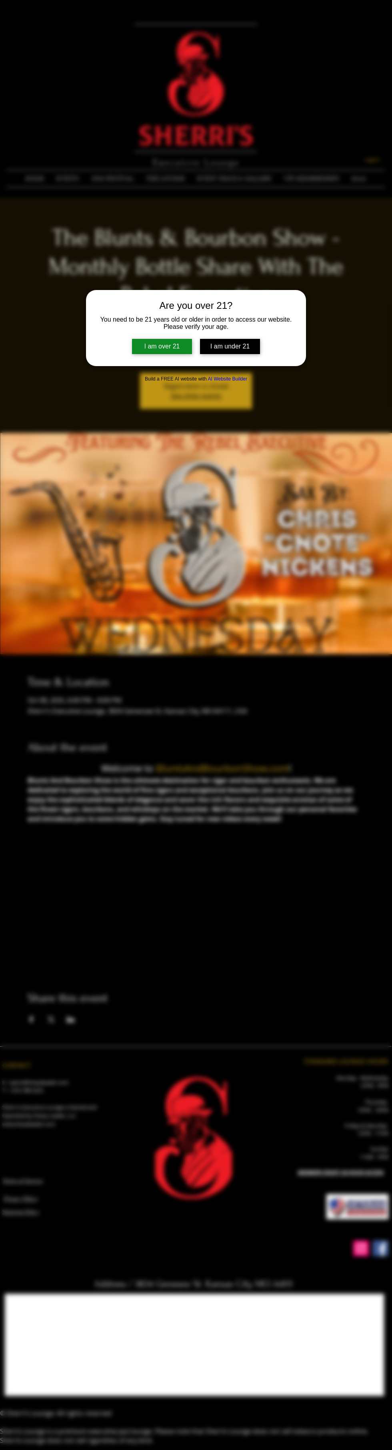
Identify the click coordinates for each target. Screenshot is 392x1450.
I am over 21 (162, 346)
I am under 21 (230, 346)
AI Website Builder (227, 379)
